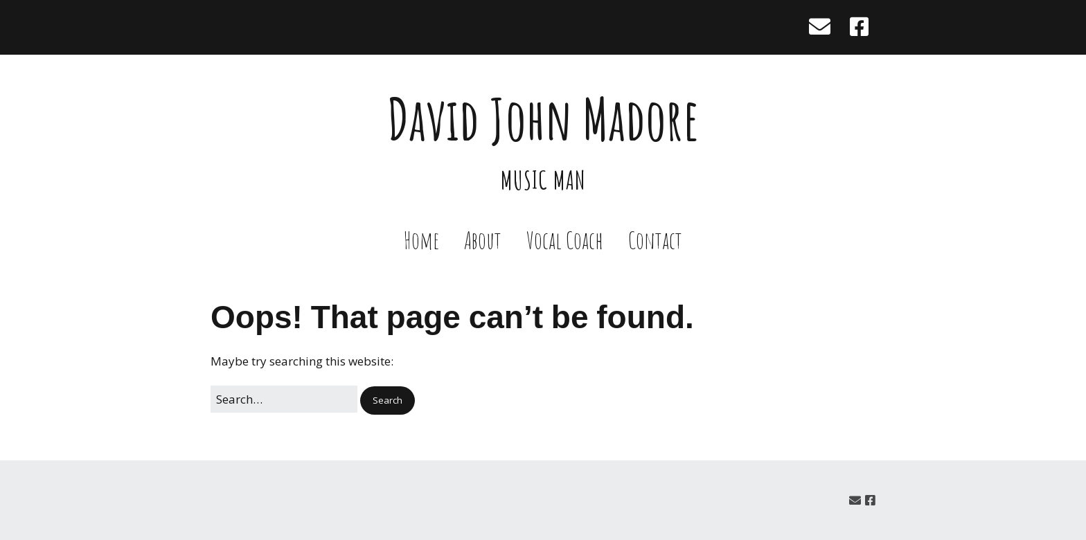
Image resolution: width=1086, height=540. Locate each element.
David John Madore (543, 118)
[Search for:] (284, 399)
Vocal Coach (564, 240)
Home (421, 240)
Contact (655, 240)
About (482, 240)
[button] (387, 400)
